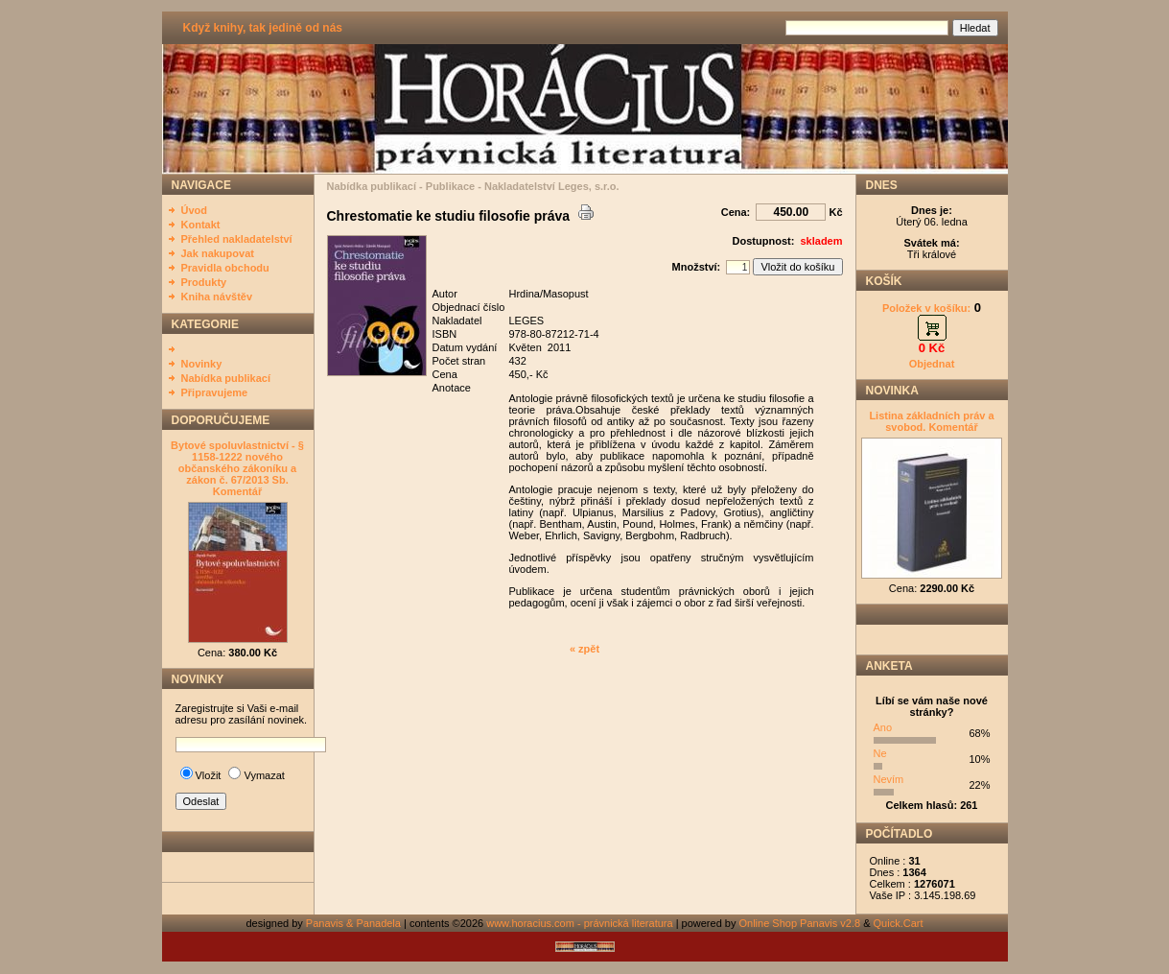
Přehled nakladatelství (236, 239)
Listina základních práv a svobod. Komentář (931, 421)
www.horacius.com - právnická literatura (579, 923)
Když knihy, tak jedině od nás (262, 28)
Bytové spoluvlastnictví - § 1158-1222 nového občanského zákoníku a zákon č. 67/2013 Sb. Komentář (237, 468)
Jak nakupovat (217, 253)
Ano (883, 727)
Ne (880, 753)
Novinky (201, 363)
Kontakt (201, 224)
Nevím (889, 779)
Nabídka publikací (226, 378)
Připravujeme (214, 392)
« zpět (584, 648)
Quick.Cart (899, 923)
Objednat (932, 363)
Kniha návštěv (217, 296)
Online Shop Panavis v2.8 (800, 923)
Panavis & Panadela (355, 923)
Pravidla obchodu (225, 267)
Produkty (204, 282)
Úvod (194, 210)
